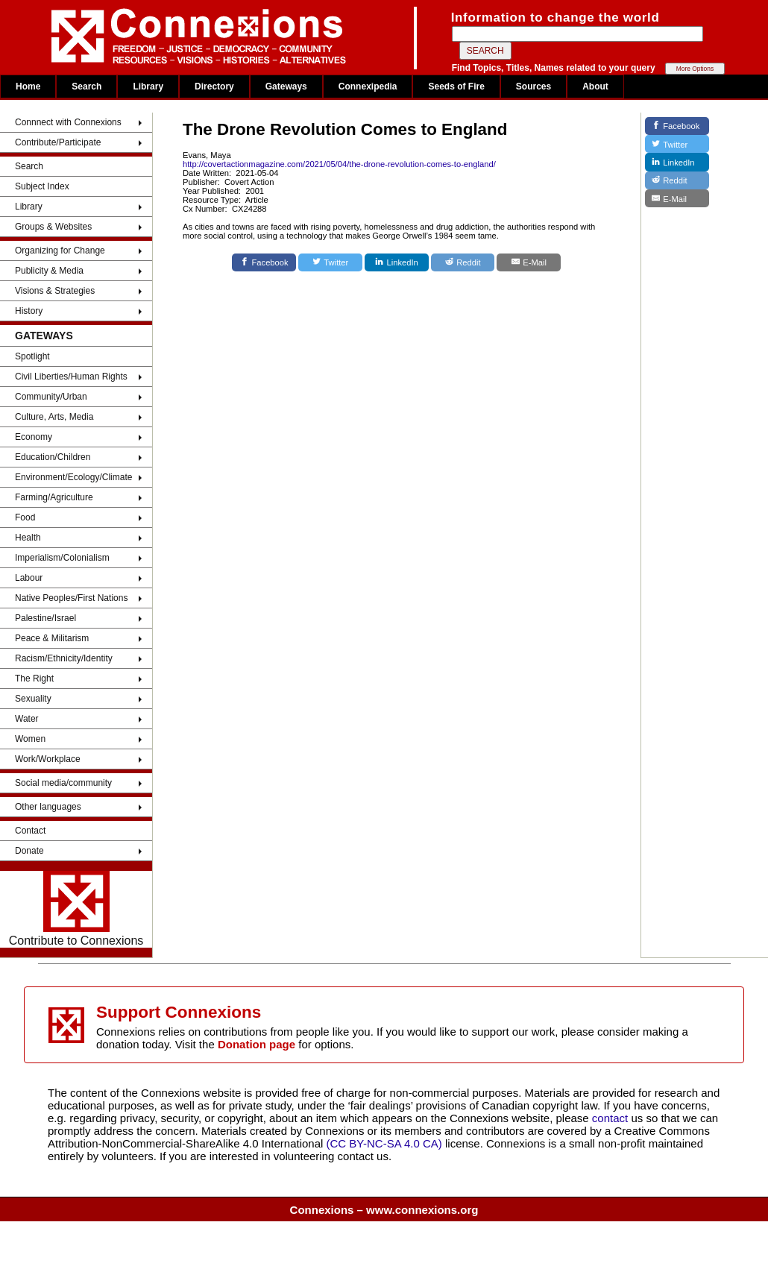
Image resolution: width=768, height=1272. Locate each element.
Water (27, 719)
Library (148, 86)
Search (86, 86)
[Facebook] (264, 262)
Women (30, 739)
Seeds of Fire (456, 86)
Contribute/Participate (58, 142)
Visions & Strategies (55, 291)
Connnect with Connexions (68, 122)
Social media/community (63, 783)
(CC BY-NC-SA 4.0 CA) (384, 1143)
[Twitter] (330, 262)
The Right (34, 678)
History (29, 311)
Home (28, 86)
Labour (29, 578)
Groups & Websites (53, 226)
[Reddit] (463, 262)
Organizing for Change (60, 250)
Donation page (256, 1044)
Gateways (286, 86)
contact (612, 1118)
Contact (30, 830)
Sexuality (33, 698)
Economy (33, 437)
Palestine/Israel (45, 618)
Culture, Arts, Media (54, 417)
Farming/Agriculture (54, 497)
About (595, 86)
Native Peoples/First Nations (71, 598)
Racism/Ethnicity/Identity (64, 658)
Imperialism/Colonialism (62, 557)
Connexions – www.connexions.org (384, 1209)
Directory (214, 86)
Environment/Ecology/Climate (73, 477)
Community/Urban (51, 396)
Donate (29, 851)
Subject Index (42, 186)
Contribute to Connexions (76, 909)
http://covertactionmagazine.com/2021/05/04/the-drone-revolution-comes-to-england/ (339, 164)
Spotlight (32, 356)
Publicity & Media (49, 270)
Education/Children (52, 457)
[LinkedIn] (397, 262)
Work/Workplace (48, 759)
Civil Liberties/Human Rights (71, 376)
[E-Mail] (529, 262)
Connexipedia (368, 86)
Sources (533, 86)
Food (25, 517)
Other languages (48, 807)
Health (28, 537)
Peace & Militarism (52, 638)
